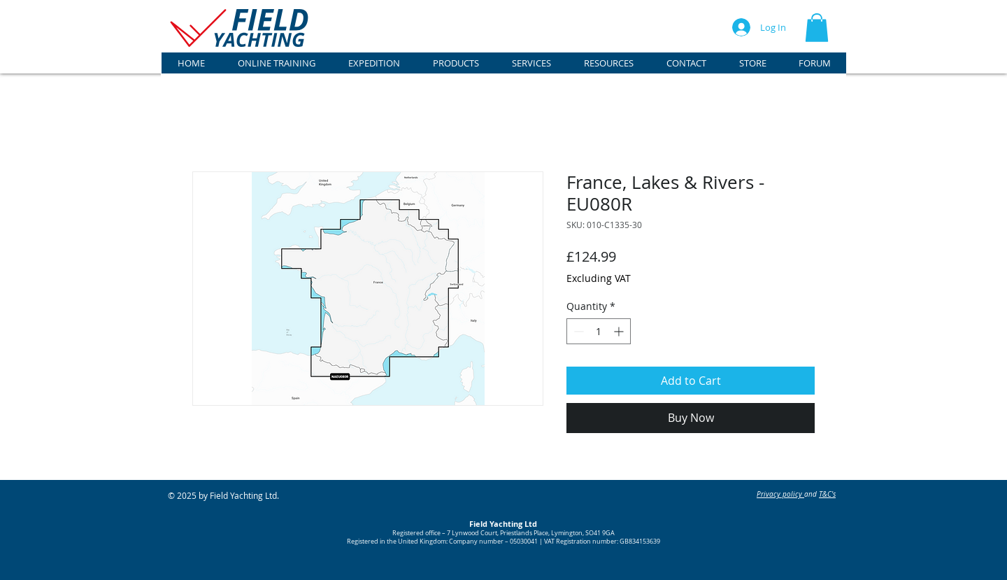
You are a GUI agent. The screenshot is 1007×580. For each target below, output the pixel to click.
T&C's (827, 494)
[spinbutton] (598, 331)
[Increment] (620, 331)
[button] (817, 27)
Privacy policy (780, 494)
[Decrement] (577, 331)
